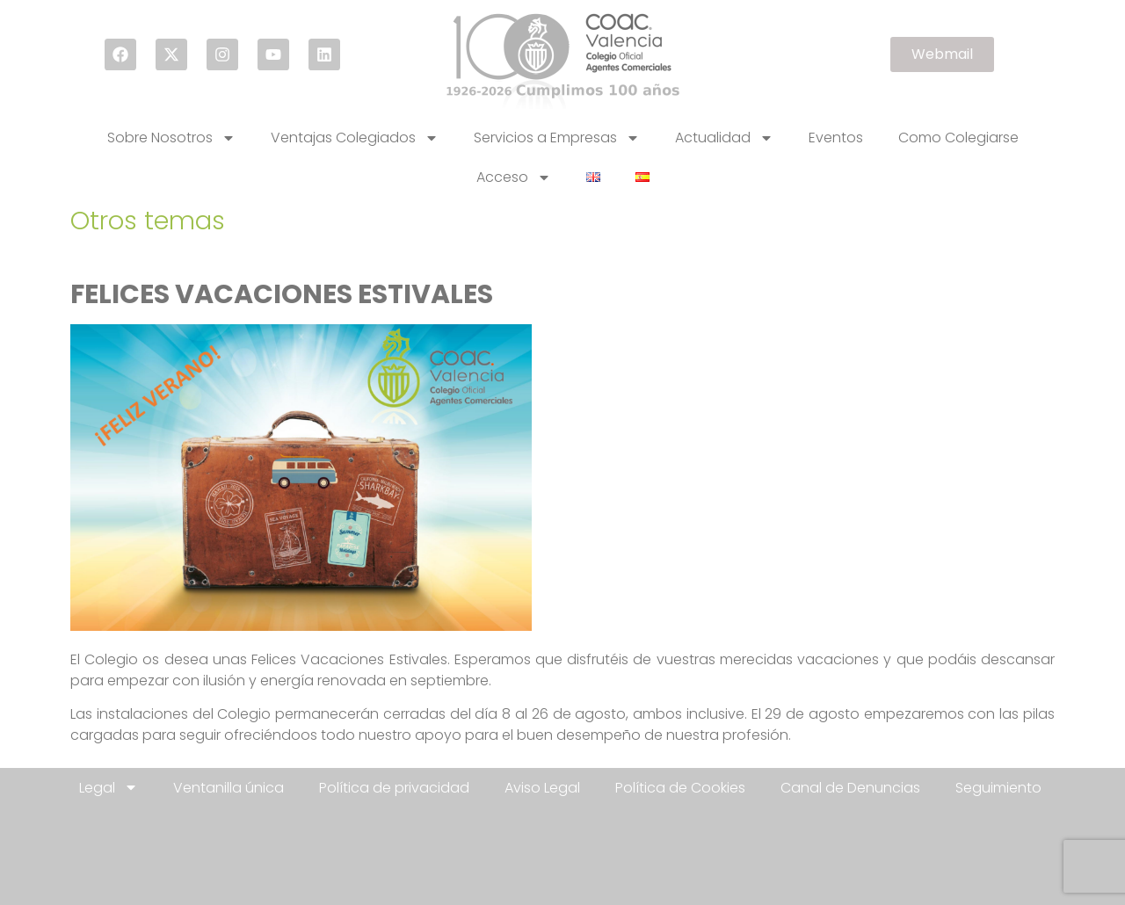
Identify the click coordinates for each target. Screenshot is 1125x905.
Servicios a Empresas (557, 138)
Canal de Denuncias (850, 788)
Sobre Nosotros (171, 138)
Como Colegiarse (958, 137)
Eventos (836, 137)
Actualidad (724, 138)
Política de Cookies (680, 788)
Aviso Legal (542, 788)
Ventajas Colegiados (355, 138)
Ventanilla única (228, 788)
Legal (108, 787)
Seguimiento (998, 788)
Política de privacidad (394, 788)
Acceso (513, 177)
